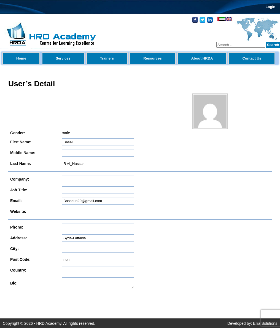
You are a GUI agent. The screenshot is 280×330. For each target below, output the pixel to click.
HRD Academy (48, 325)
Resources (152, 58)
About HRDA (202, 58)
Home (21, 58)
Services (63, 58)
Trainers (107, 58)
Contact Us (251, 58)
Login (270, 7)
